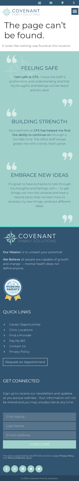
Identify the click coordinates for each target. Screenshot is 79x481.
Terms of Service (16, 458)
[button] (74, 11)
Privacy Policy (66, 455)
